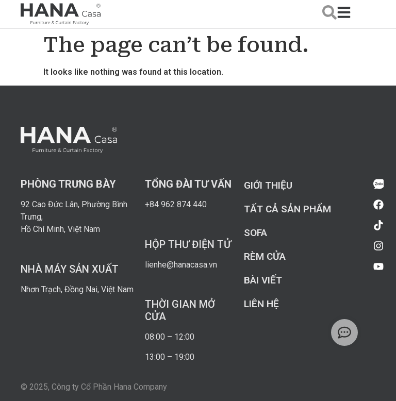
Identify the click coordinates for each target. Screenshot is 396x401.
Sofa (255, 233)
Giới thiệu (268, 185)
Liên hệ (261, 304)
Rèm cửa (265, 256)
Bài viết (263, 280)
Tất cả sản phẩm (287, 209)
